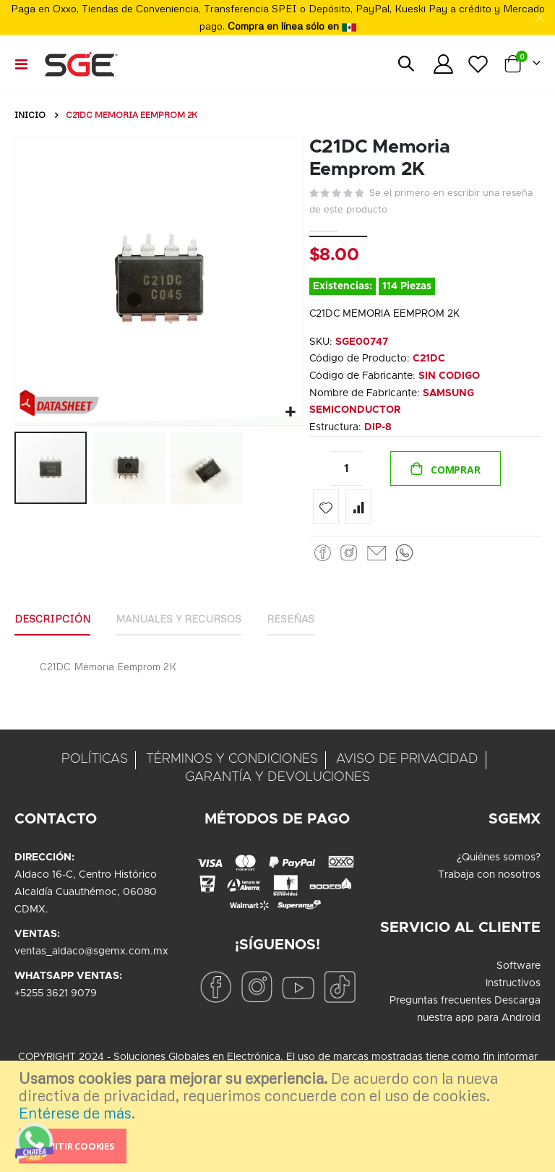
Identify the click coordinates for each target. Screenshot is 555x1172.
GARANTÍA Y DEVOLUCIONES (277, 780)
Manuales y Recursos (178, 622)
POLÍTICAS (94, 762)
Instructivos (513, 987)
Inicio (30, 114)
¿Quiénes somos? (499, 861)
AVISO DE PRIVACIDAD (407, 762)
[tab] (52, 623)
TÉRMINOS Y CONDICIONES (232, 762)
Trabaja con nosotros (489, 878)
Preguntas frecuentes (440, 1004)
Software (518, 969)
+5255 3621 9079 (55, 997)
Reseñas (290, 622)
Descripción (52, 622)
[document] (279, 1116)
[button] (290, 412)
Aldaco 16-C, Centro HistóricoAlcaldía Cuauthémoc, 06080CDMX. (85, 895)
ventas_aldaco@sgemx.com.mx (91, 955)
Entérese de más (75, 1112)
